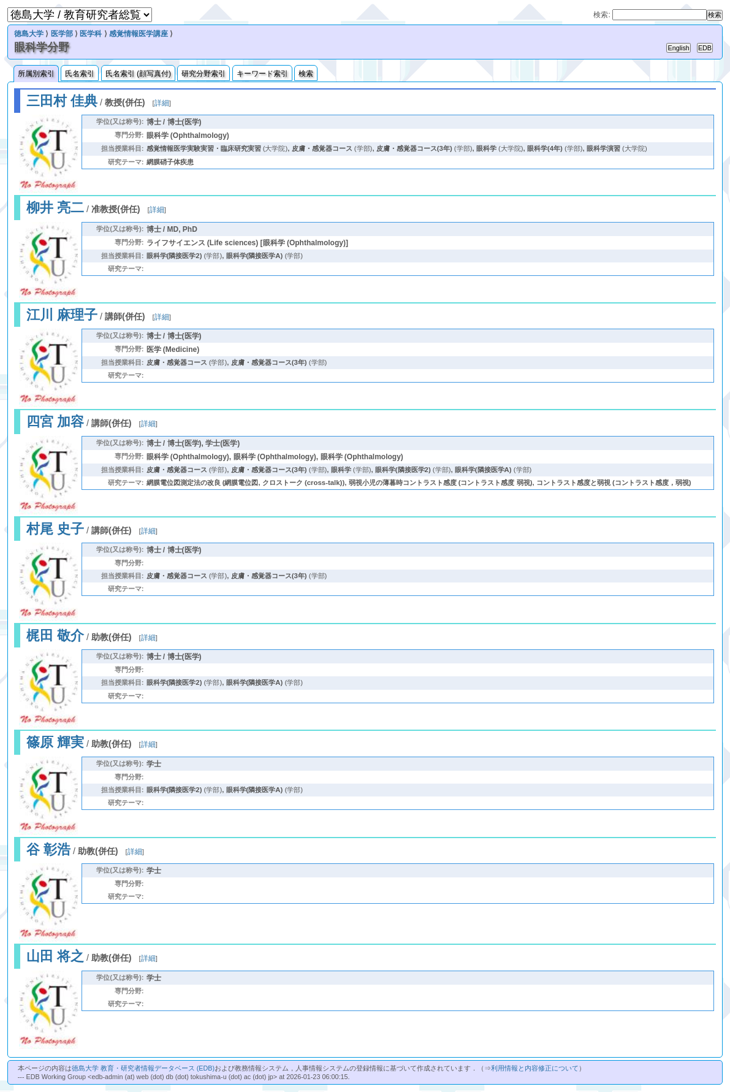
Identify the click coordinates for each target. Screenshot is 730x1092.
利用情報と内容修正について (535, 1068)
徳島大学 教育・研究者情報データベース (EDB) (143, 1068)
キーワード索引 (262, 73)
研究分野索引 (203, 73)
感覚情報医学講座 (138, 33)
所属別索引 (36, 73)
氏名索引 (79, 73)
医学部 (62, 33)
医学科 (91, 33)
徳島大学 (29, 33)
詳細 (161, 103)
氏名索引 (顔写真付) (138, 73)
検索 (305, 73)
